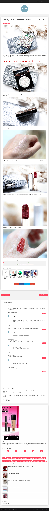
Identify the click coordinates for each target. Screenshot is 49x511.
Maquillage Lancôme (30, 264)
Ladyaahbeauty (11, 367)
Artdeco (7, 460)
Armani (3, 460)
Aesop (28, 457)
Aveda (21, 461)
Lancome (8, 23)
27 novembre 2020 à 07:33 (12, 340)
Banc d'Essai (36, 461)
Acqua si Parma (21, 457)
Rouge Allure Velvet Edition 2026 (14, 473)
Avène (27, 461)
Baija (30, 461)
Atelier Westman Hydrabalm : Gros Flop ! (15, 487)
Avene (24, 461)
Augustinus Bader (29, 460)
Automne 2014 (16, 461)
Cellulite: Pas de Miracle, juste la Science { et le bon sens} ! (18, 494)
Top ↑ (46, 509)
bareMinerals (42, 461)
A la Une (4, 23)
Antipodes (29, 458)
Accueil (33, 509)
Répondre (44, 313)
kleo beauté (9, 509)
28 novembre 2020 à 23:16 (12, 368)
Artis (10, 460)
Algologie (43, 457)
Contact (37, 509)
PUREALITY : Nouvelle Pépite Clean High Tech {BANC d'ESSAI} (19, 480)
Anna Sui (8, 458)
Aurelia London (35, 460)
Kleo (4, 22)
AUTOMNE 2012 (5, 461)
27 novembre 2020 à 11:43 (17, 317)
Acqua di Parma (14, 457)
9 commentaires (14, 22)
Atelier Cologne (22, 460)
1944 (3, 457)
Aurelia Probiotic (42, 460)
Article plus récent (5, 294)
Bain (33, 461)
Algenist (39, 457)
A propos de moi (42, 509)
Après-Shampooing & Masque (40, 458)
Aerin (25, 457)
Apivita (33, 458)
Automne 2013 (11, 461)
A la (6, 457)
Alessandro (35, 457)
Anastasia (4, 458)
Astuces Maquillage (15, 460)
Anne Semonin (13, 458)
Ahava (31, 457)
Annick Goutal (19, 458)
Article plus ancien (43, 294)
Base (46, 461)
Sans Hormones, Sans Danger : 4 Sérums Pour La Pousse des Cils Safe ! (20, 466)
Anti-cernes (24, 458)
